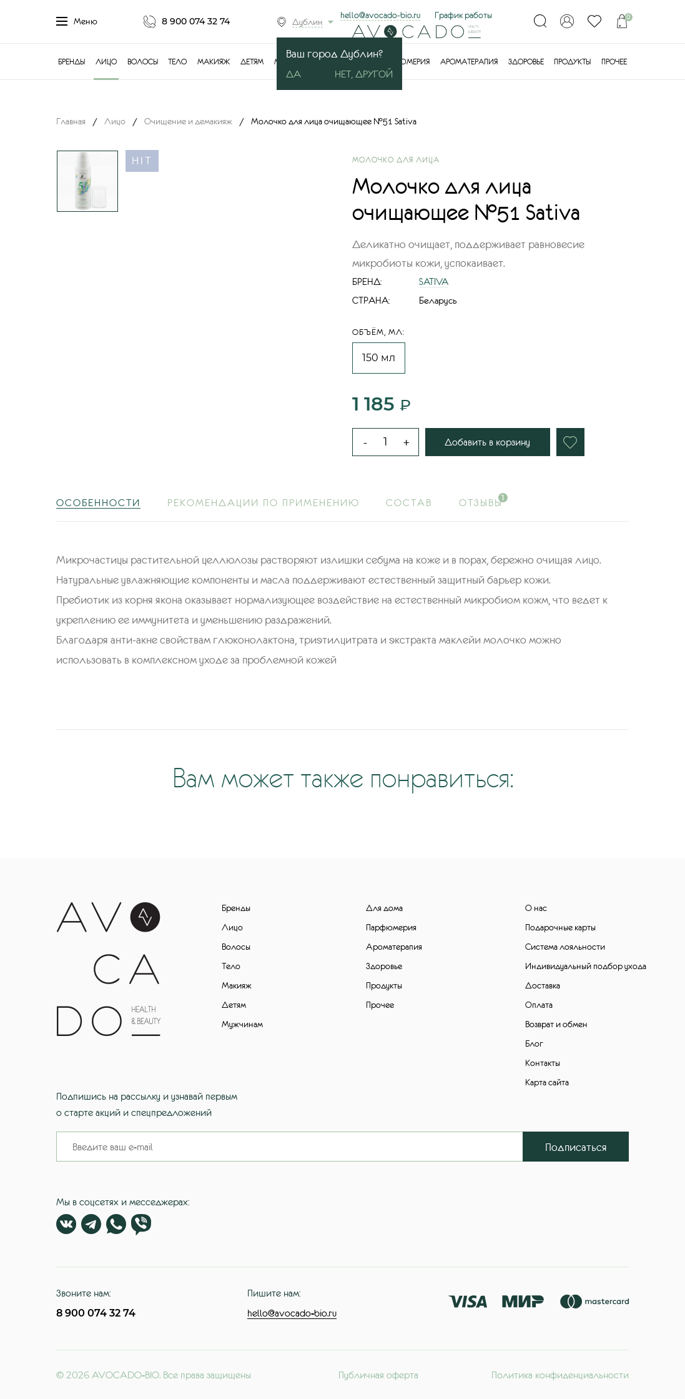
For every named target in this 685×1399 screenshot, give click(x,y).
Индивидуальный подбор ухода (585, 966)
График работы (463, 15)
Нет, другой (364, 73)
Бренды (71, 61)
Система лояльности (565, 947)
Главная (71, 121)
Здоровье (526, 61)
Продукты (572, 61)
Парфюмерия (404, 61)
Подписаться (576, 1147)
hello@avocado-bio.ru (380, 15)
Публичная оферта (378, 1374)
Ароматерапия (469, 61)
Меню (76, 21)
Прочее (614, 61)
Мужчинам (242, 1024)
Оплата (539, 1005)
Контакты (542, 1063)
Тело (177, 61)
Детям (252, 61)
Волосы (142, 61)
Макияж (213, 61)
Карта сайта (547, 1082)
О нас (536, 908)
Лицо (106, 61)
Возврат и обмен (556, 1024)
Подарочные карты (560, 927)
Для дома (384, 908)
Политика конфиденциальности (560, 1374)
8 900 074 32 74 (196, 21)
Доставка (542, 985)
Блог (534, 1043)
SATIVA (433, 281)
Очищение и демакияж (188, 121)
